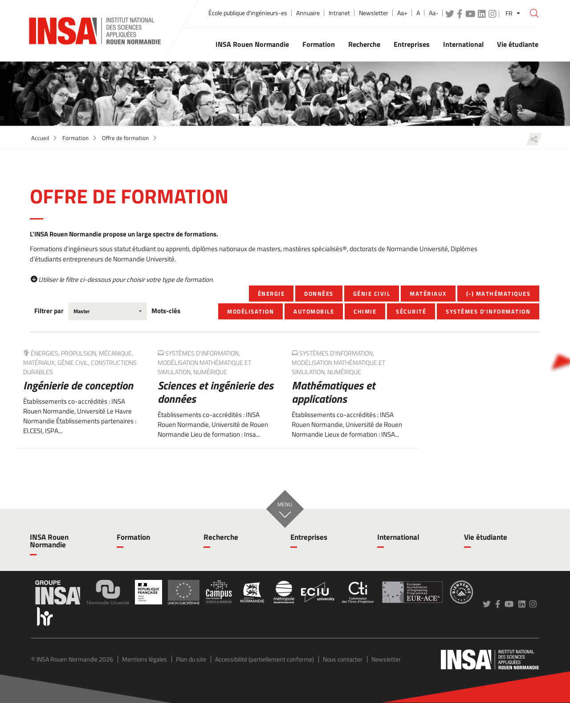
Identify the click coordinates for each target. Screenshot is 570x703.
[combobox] (107, 311)
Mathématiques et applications (333, 392)
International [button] (463, 44)
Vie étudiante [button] (517, 44)
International (398, 537)
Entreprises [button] (412, 44)
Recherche (221, 537)
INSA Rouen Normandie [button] (252, 44)
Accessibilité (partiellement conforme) (264, 659)
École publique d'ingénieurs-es (247, 13)
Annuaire (308, 13)
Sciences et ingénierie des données (215, 392)
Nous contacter (342, 659)
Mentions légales (144, 659)
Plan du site (191, 659)
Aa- (433, 13)
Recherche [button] (364, 44)
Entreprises (308, 537)
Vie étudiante (485, 537)
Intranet (339, 13)
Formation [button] (318, 44)
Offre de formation (125, 137)
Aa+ (402, 13)
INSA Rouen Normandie (49, 540)
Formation (75, 137)
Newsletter (373, 13)
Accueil (40, 137)
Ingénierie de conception (78, 385)
